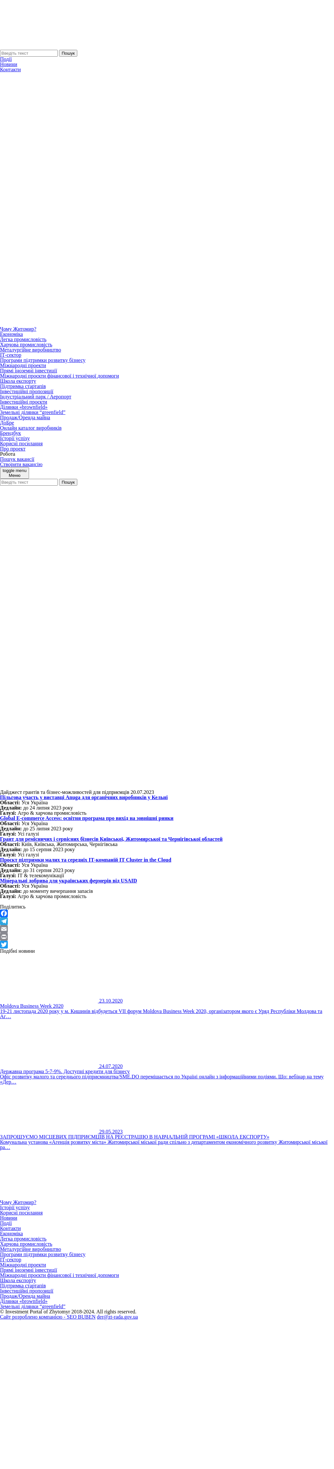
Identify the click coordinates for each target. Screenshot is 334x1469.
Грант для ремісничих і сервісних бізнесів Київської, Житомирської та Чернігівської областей (111, 839)
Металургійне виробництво (30, 350)
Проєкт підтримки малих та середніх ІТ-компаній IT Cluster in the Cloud (85, 860)
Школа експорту (18, 381)
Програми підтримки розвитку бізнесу (42, 360)
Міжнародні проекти (23, 365)
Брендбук (10, 433)
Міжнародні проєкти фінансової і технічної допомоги (59, 376)
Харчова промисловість (26, 344)
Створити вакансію (21, 464)
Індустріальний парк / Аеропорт (35, 396)
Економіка (11, 334)
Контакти (10, 69)
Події (6, 59)
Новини (8, 64)
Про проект (12, 448)
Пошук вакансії (17, 459)
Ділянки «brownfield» (24, 407)
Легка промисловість (23, 339)
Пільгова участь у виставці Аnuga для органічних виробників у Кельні (84, 797)
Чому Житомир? (18, 329)
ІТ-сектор (10, 355)
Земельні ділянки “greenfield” (33, 412)
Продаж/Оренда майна (25, 417)
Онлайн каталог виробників (31, 428)
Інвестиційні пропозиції (26, 391)
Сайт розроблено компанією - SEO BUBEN (48, 1317)
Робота (7, 454)
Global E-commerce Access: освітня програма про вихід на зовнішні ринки (87, 818)
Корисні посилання (21, 443)
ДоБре (7, 422)
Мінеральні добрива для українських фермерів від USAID (68, 880)
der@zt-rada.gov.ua (117, 1317)
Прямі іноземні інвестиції (28, 370)
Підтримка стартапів (23, 386)
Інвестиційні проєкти (23, 402)
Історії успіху (15, 438)
